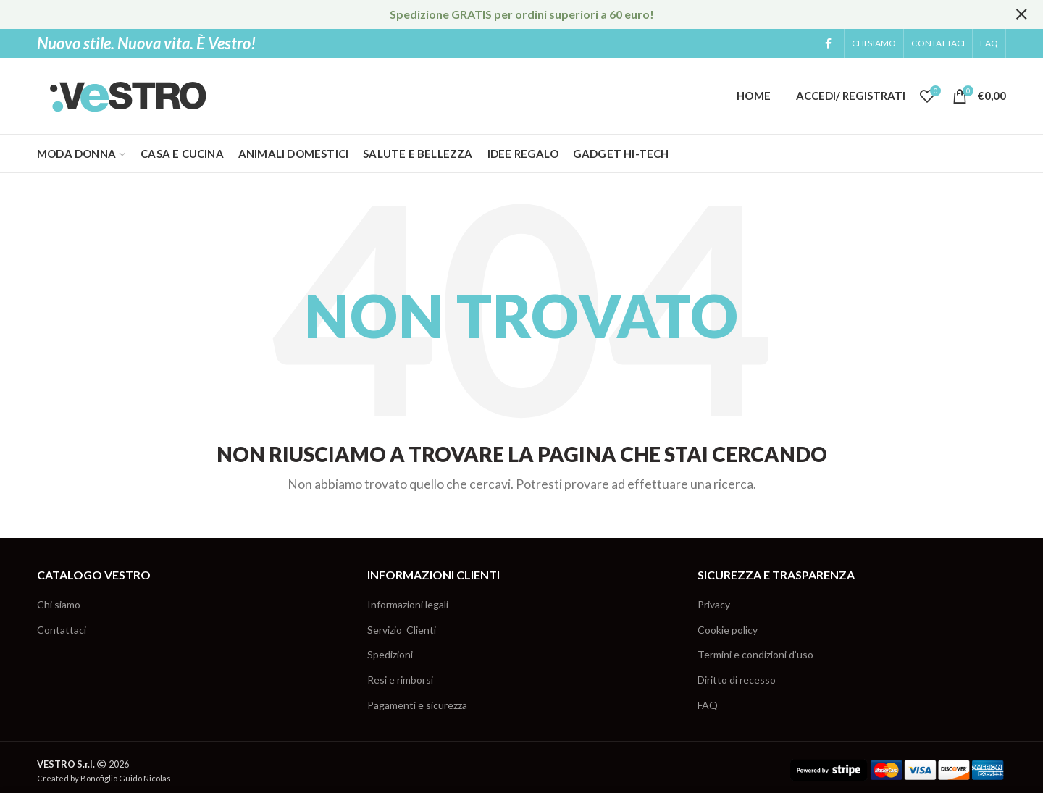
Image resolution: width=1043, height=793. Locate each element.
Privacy (714, 604)
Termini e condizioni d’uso (755, 654)
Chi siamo (58, 604)
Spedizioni (390, 654)
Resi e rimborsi (400, 680)
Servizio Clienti (401, 630)
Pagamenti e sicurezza (417, 705)
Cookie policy (728, 630)
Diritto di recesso (737, 680)
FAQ (708, 705)
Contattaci (61, 630)
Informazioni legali (407, 604)
